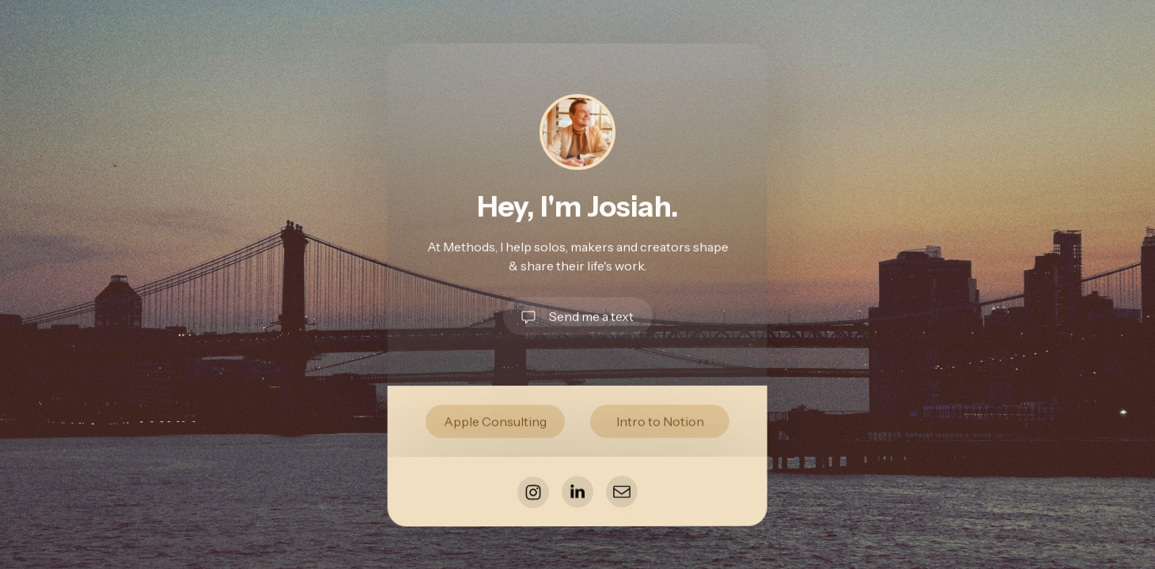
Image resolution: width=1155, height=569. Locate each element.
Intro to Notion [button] (659, 421)
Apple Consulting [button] (495, 421)
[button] (577, 316)
